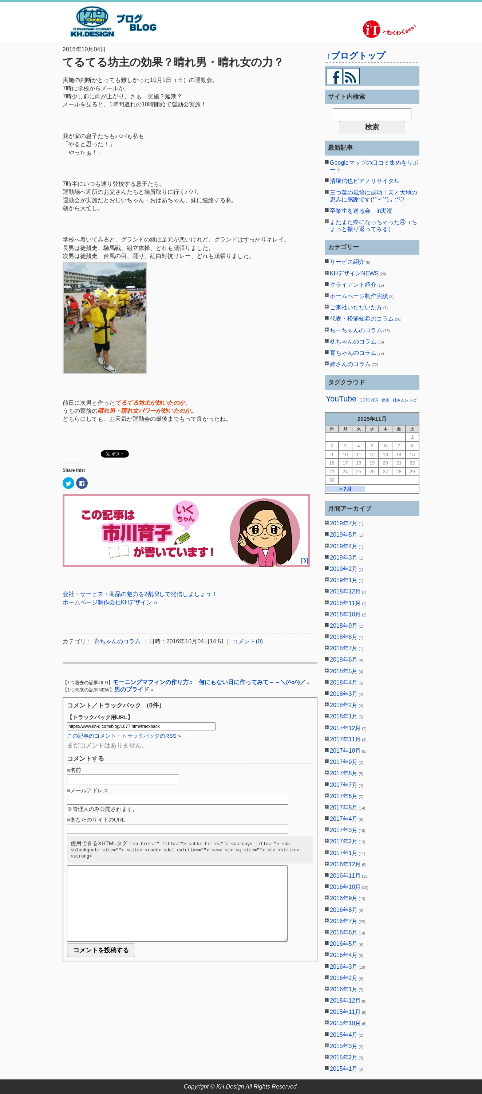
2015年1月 (344, 1069)
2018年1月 (344, 716)
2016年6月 (344, 932)
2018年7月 (344, 648)
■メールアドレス (87, 790)
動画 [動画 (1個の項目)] (386, 400)
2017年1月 (344, 853)
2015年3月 (344, 1046)
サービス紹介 (347, 262)
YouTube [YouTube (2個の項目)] (341, 399)
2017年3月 (344, 830)
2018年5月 (344, 671)
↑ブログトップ (356, 55)
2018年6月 (344, 659)
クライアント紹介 (353, 285)
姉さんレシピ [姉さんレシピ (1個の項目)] (405, 400)
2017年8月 (344, 773)
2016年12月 (345, 864)
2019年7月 (344, 523)
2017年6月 (344, 796)
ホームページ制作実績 (359, 296)
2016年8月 (344, 910)
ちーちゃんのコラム (356, 330)
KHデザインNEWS (354, 273)
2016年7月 (344, 921)
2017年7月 (344, 785)
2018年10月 (345, 614)
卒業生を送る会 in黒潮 (361, 211)
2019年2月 (344, 569)
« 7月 (345, 489)
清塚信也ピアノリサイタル (365, 181)
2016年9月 (344, 898)
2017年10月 (345, 751)
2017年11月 (345, 739)
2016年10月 (345, 887)
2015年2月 (344, 1057)
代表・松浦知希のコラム (362, 318)
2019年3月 (344, 557)
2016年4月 (344, 955)
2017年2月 (344, 841)
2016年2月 (344, 978)
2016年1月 (344, 989)
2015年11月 (345, 1012)
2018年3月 (344, 694)
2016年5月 (344, 944)
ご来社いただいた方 (356, 307)
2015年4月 (344, 1035)
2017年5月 (344, 807)
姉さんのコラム (350, 364)
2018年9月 (344, 626)
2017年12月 (345, 728)
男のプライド (131, 689)
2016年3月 (344, 967)
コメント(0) (247, 641)
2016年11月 (345, 876)
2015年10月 (345, 1023)
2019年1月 (344, 580)
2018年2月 (344, 705)
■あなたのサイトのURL (96, 819)
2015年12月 (345, 1000)
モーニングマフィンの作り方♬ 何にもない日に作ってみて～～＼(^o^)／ (209, 682)
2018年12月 (345, 591)
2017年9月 (344, 762)
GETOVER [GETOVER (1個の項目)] (369, 400)
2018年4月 (344, 682)
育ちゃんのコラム (117, 641)
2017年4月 (344, 819)
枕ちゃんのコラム (353, 341)
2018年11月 (345, 603)
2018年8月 (344, 637)
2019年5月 (344, 535)
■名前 (74, 770)
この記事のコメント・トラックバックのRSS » (124, 736)
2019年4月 (344, 546)
